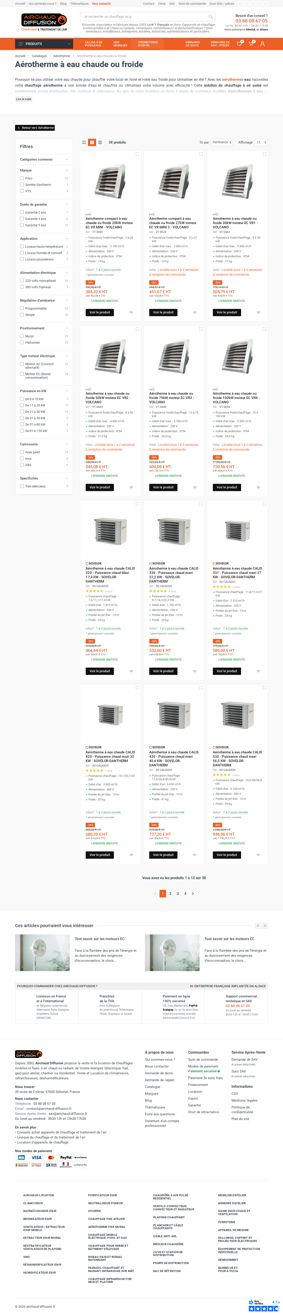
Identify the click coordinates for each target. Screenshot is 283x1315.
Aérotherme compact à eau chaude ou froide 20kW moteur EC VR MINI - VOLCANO (109, 223)
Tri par (204, 142)
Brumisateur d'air (34, 1219)
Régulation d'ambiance (44, 300)
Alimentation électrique (44, 273)
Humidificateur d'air (36, 1272)
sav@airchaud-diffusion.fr (68, 1114)
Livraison (195, 1092)
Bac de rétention (163, 1271)
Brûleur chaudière (164, 1244)
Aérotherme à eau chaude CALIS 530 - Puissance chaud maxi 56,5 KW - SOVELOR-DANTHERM (237, 758)
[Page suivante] (193, 893)
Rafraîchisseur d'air (36, 1211)
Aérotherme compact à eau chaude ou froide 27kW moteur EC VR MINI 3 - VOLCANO (172, 223)
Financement (198, 1085)
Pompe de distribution (167, 1263)
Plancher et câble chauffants (164, 1227)
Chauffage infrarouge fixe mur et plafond (106, 1280)
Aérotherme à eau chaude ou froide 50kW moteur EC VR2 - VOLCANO (108, 397)
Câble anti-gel (161, 1236)
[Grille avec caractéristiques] (92, 142)
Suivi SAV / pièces (222, 3)
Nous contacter (157, 1066)
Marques (151, 1094)
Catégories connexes (44, 159)
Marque (44, 170)
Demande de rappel (159, 1080)
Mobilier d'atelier (228, 1195)
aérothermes (232, 79)
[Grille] (84, 142)
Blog (63, 3)
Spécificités (44, 478)
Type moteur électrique (44, 356)
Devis (162, 3)
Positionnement (44, 328)
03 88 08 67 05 (252, 21)
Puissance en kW (44, 391)
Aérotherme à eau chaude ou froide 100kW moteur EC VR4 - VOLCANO (236, 397)
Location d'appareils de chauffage (42, 1142)
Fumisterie (223, 1222)
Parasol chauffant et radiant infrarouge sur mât (107, 1269)
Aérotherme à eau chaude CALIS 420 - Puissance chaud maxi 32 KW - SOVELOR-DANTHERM (110, 756)
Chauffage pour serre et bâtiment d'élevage (104, 1247)
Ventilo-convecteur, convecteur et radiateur (170, 1207)
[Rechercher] (211, 16)
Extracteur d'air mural (38, 1238)
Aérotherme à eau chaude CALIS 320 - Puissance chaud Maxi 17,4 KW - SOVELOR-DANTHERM (110, 574)
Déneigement (224, 1260)
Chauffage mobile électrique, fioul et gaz (104, 1236)
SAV (172, 3)
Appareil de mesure (230, 1230)
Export (193, 1098)
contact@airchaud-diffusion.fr (49, 1109)
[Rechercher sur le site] (143, 16)
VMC (23, 1257)
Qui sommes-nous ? (43, 3)
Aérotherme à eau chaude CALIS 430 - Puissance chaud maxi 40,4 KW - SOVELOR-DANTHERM (173, 758)
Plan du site (240, 1119)
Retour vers (35, 127)
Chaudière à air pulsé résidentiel (167, 1197)
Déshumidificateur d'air (38, 1264)
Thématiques (79, 3)
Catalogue (152, 1087)
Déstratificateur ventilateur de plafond (39, 1247)
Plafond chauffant (165, 1217)
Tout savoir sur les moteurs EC (99, 939)
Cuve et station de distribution (164, 1253)
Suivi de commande (192, 3)
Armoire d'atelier (228, 1203)
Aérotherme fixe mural (103, 1227)
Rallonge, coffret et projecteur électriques (234, 1239)
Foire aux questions (160, 1114)
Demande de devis (159, 1073)
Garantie (194, 1105)
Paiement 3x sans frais (205, 1078)
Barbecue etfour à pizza (224, 1269)
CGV (235, 1094)
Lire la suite (23, 99)
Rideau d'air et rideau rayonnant (101, 1258)
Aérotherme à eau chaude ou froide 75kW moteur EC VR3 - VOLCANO (171, 397)
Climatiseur (29, 1203)
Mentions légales (245, 1100)
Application (44, 239)
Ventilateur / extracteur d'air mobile (40, 1228)
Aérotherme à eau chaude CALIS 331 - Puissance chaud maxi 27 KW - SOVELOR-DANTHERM (237, 572)
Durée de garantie (44, 204)
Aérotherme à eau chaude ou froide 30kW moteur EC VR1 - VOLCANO (235, 223)
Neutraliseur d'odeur (102, 1203)
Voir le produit (100, 312)
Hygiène (91, 1211)
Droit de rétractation (203, 1112)
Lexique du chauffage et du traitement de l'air (51, 1137)
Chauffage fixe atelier (103, 1219)
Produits (44, 44)
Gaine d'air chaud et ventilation (230, 1212)
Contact (148, 3)
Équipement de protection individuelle (235, 1250)
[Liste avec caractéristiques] (100, 142)
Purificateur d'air (99, 1195)
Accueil (20, 3)
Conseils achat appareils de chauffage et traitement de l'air (62, 1132)
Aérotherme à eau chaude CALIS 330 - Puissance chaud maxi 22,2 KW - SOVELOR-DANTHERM (173, 574)
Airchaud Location (35, 1195)
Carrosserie (44, 444)
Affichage (245, 142)
